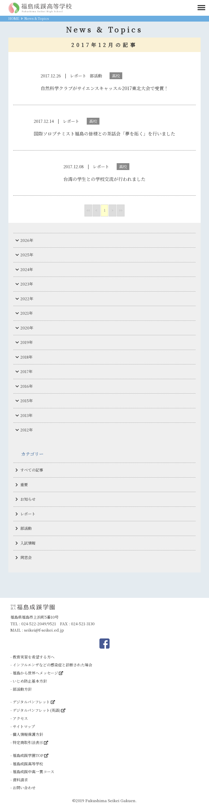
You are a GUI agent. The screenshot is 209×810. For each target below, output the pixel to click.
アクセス (20, 718)
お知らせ (28, 499)
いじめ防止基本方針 (30, 681)
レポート (28, 513)
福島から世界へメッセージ (35, 673)
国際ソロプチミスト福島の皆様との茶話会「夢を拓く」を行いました (104, 133)
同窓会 (26, 557)
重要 (24, 484)
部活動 (26, 528)
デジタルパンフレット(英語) (36, 710)
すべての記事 (31, 470)
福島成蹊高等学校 (28, 763)
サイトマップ (24, 726)
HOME (13, 18)
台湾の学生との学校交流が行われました (104, 179)
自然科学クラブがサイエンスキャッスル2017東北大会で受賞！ (104, 88)
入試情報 (28, 543)
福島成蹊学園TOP (28, 755)
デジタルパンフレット (31, 701)
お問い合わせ (24, 787)
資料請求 (20, 779)
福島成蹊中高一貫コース (33, 771)
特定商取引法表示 (28, 742)
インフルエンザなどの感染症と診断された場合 (52, 664)
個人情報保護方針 (28, 734)
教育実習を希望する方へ (34, 657)
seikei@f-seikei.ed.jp (44, 630)
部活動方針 (22, 689)
